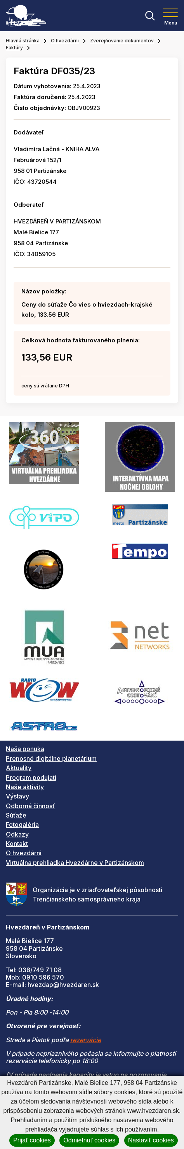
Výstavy (17, 796)
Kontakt (17, 843)
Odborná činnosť (30, 806)
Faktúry (14, 48)
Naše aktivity (25, 787)
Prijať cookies (32, 1140)
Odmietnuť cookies (89, 1140)
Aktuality (18, 768)
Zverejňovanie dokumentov (122, 41)
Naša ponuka (25, 749)
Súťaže (16, 815)
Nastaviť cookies (151, 1140)
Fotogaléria (22, 824)
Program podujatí (31, 777)
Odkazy (17, 834)
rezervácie (85, 1040)
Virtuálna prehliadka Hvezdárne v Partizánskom (75, 863)
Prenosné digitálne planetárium (51, 758)
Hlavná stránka (23, 41)
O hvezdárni (65, 41)
